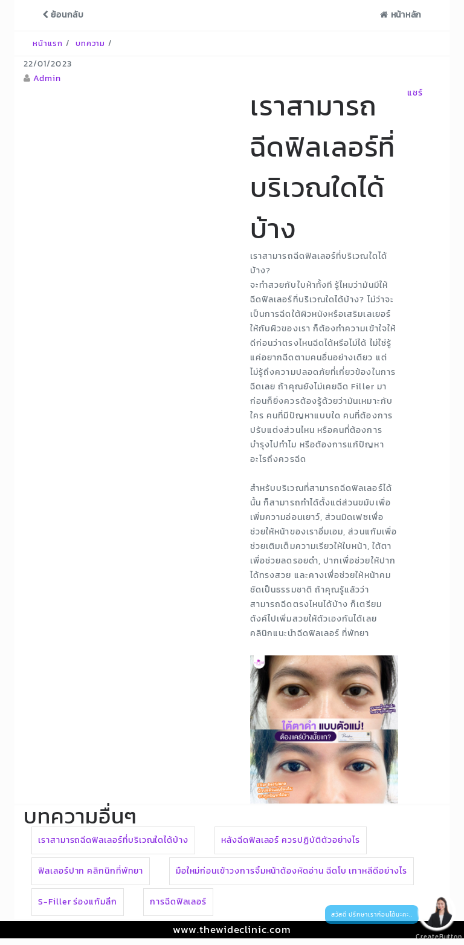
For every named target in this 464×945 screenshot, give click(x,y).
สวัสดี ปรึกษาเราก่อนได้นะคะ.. (372, 914)
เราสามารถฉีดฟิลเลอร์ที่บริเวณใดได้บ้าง (113, 840)
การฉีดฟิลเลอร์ (178, 901)
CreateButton (434, 937)
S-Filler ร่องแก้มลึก (77, 901)
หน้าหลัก (401, 14)
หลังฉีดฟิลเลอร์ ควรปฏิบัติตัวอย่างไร (290, 840)
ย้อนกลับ (63, 14)
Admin (47, 78)
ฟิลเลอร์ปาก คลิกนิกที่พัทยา (90, 871)
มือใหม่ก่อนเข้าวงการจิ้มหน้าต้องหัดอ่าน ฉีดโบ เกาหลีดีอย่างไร (291, 871)
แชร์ (415, 92)
